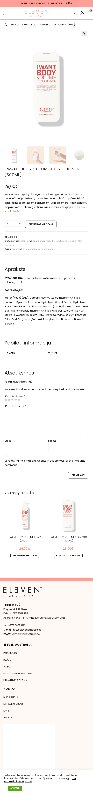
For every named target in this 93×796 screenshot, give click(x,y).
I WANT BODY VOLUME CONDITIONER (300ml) (48, 24)
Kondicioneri (62, 241)
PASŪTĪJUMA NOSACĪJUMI (17, 673)
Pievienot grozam (41, 224)
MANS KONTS (10, 697)
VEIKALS (7, 717)
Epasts (53, 440)
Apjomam (24, 241)
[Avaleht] (6, 24)
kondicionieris (29, 249)
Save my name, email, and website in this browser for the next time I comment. (46, 463)
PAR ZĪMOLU (10, 653)
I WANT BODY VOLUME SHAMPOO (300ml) (68, 538)
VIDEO (6, 666)
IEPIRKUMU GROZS (13, 704)
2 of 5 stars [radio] (9, 399)
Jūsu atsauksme (15, 406)
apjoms (16, 249)
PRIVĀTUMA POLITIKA (15, 680)
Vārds (9, 440)
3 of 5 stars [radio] (12, 399)
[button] (3, 13)
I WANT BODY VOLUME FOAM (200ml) (25, 538)
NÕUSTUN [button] (15, 788)
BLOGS (7, 660)
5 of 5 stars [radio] (19, 399)
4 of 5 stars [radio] (15, 399)
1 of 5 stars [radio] (6, 399)
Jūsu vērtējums (15, 396)
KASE (6, 711)
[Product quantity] (14, 224)
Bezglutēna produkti (42, 241)
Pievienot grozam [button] (25, 555)
